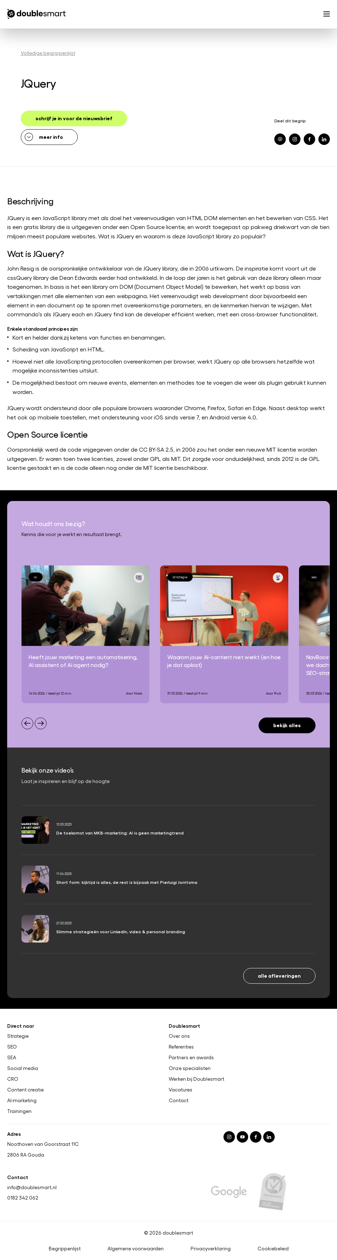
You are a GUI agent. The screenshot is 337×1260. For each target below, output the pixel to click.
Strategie (18, 1035)
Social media (22, 1068)
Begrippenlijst (65, 1248)
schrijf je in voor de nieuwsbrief (73, 118)
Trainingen (19, 1110)
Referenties (181, 1046)
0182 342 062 (22, 1198)
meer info (51, 136)
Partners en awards (191, 1057)
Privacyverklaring (211, 1248)
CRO (12, 1078)
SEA (11, 1057)
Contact (178, 1100)
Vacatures (180, 1089)
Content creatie (25, 1089)
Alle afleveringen (279, 975)
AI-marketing (22, 1100)
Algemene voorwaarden (135, 1248)
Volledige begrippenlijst (48, 53)
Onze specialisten (190, 1068)
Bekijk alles (287, 725)
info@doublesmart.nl (32, 1187)
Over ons (179, 1035)
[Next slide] (41, 723)
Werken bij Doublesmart (196, 1078)
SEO (12, 1046)
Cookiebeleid (273, 1248)
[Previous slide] (27, 723)
